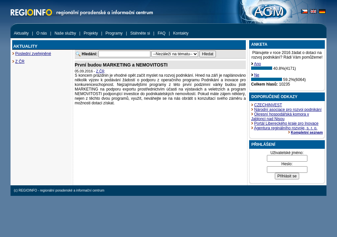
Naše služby (65, 33)
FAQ (162, 33)
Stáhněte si (140, 33)
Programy (114, 33)
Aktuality (21, 33)
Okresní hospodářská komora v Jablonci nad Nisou (280, 116)
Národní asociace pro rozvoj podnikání (288, 109)
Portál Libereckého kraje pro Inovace (286, 123)
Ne (256, 75)
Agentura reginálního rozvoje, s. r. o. (286, 128)
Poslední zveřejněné (33, 53)
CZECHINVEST (268, 105)
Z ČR (19, 61)
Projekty (91, 33)
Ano (257, 64)
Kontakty (181, 33)
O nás (41, 33)
